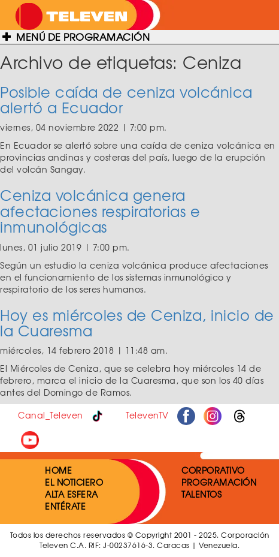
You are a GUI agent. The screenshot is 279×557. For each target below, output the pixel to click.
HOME (58, 470)
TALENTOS (201, 494)
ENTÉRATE (65, 506)
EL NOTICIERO (74, 482)
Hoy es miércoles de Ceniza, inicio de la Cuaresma (137, 322)
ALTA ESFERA (71, 494)
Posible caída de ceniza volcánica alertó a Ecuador (126, 99)
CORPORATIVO (213, 470)
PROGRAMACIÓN (218, 482)
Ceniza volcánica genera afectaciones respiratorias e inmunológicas (100, 210)
